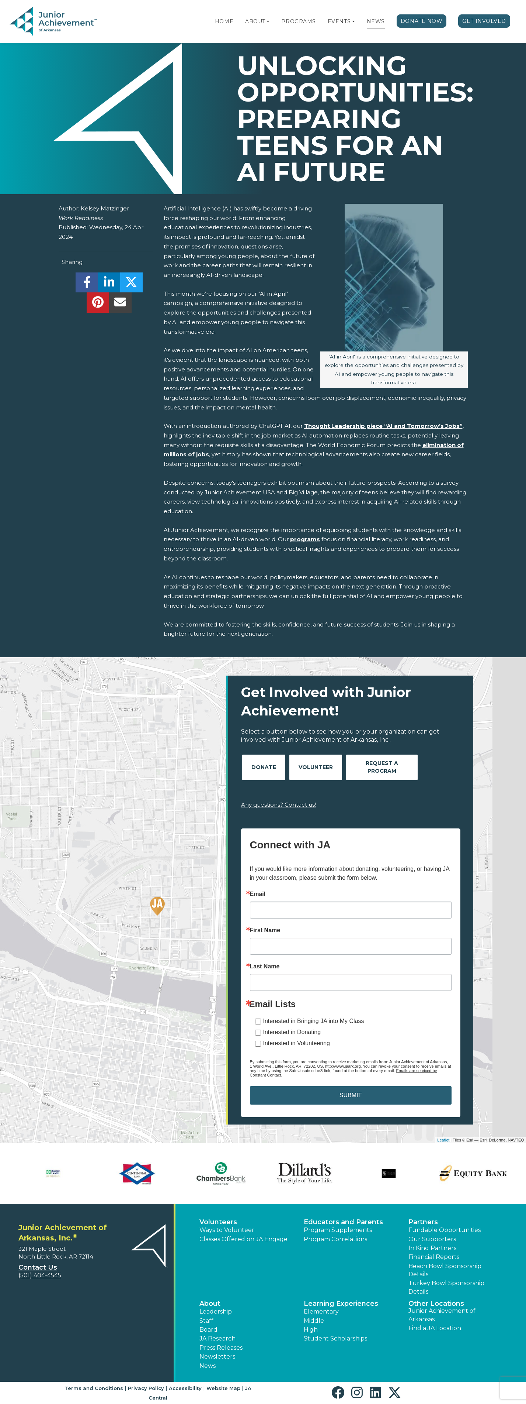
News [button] (207, 1365)
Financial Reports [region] (433, 1256)
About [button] (209, 1303)
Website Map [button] (223, 1388)
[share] (87, 284)
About (255, 21)
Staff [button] (206, 1320)
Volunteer (316, 767)
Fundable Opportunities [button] (444, 1229)
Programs (298, 21)
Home (224, 21)
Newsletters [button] (217, 1356)
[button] (268, 21)
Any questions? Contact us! (278, 804)
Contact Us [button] (37, 1267)
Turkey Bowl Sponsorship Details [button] (446, 1287)
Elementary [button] (321, 1311)
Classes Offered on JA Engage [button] (243, 1239)
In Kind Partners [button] (432, 1248)
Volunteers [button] (218, 1222)
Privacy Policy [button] (146, 1388)
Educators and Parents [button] (343, 1222)
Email (258, 894)
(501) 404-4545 (39, 1275)
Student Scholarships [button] (335, 1338)
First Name (265, 930)
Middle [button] (314, 1320)
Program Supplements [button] (338, 1229)
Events (339, 21)
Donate (263, 767)
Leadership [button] (215, 1311)
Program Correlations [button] (335, 1239)
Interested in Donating (292, 1032)
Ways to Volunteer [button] (226, 1229)
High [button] (311, 1329)
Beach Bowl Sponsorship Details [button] (444, 1270)
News (376, 21)
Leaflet (443, 1140)
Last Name (265, 966)
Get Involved (484, 21)
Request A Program (382, 767)
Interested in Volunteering (296, 1043)
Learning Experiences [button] (341, 1303)
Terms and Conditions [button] (94, 1388)
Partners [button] (423, 1222)
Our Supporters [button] (432, 1239)
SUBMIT (350, 1095)
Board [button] (208, 1329)
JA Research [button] (217, 1338)
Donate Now (422, 21)
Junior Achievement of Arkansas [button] (442, 1314)
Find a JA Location (434, 1328)
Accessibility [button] (185, 1388)
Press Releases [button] (221, 1347)
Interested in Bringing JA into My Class (313, 1021)
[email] (120, 304)
